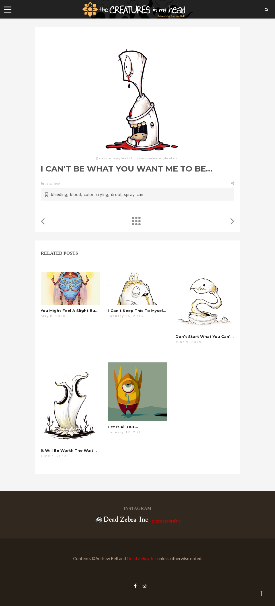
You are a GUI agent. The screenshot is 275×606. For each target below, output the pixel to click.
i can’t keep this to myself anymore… (148, 310)
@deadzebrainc (166, 520)
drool (116, 194)
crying (102, 194)
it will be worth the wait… (69, 450)
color (88, 194)
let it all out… (123, 427)
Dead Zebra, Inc (142, 558)
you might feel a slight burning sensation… (86, 310)
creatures (53, 183)
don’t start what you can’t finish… (212, 336)
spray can (133, 194)
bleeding (59, 194)
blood (75, 194)
